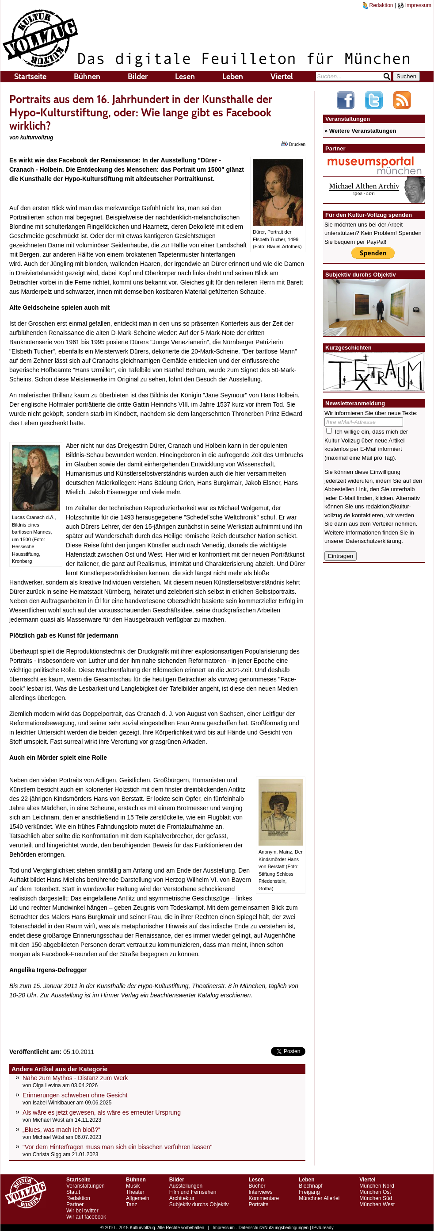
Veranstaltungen (85, 1186)
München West (377, 1204)
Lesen (185, 76)
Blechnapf (310, 1186)
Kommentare (263, 1198)
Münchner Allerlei (319, 1198)
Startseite (30, 76)
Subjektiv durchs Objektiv (199, 1204)
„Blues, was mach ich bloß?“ (61, 1129)
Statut (73, 1192)
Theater (135, 1192)
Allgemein (137, 1198)
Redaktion (378, 5)
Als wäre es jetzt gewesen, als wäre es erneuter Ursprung (102, 1112)
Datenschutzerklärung (373, 541)
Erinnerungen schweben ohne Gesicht (75, 1095)
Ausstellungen (185, 1186)
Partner (75, 1204)
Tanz (131, 1204)
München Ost (375, 1192)
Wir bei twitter (82, 1211)
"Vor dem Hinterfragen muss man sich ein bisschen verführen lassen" (117, 1146)
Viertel (281, 76)
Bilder (138, 76)
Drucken (293, 144)
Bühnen (87, 76)
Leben (232, 76)
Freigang (309, 1192)
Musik (133, 1186)
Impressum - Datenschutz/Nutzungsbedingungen (260, 1227)
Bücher (256, 1186)
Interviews (260, 1192)
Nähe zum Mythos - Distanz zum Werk (75, 1077)
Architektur (181, 1198)
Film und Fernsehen (193, 1192)
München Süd (375, 1198)
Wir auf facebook (86, 1217)
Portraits (258, 1204)
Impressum (414, 5)
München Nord (376, 1186)
